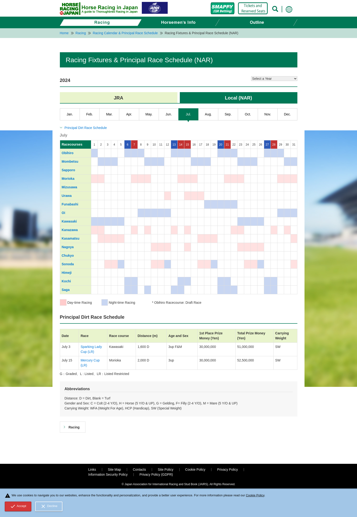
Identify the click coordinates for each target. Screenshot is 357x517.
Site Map (114, 469)
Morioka (68, 178)
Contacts (139, 469)
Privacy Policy (227, 469)
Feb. (89, 114)
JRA (118, 97)
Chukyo (68, 255)
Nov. (267, 114)
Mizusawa (69, 187)
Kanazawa (70, 230)
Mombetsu (70, 161)
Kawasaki (69, 221)
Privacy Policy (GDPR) (156, 474)
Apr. (129, 114)
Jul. (188, 114)
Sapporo (68, 170)
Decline (48, 506)
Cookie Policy (195, 469)
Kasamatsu (71, 238)
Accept (18, 506)
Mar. (109, 114)
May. (148, 114)
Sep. (228, 114)
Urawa (67, 196)
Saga (66, 290)
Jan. (70, 114)
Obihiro (68, 153)
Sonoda (68, 264)
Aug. (208, 114)
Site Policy (165, 469)
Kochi (66, 281)
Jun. (169, 114)
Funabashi (70, 204)
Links (92, 469)
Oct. (248, 114)
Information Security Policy (108, 474)
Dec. (287, 114)
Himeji (67, 273)
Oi (63, 213)
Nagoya (68, 247)
